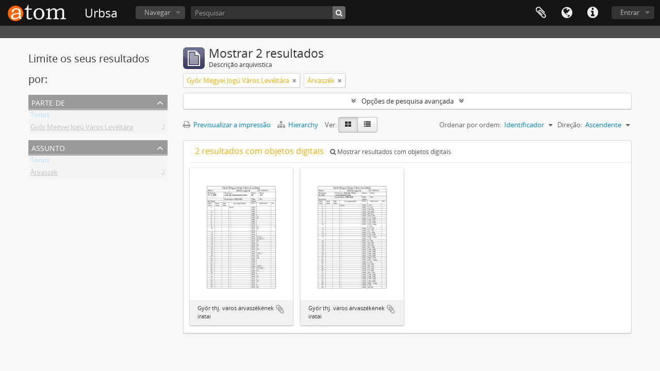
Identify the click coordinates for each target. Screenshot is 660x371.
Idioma (567, 13)
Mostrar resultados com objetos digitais (390, 151)
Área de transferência (541, 13)
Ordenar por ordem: (470, 124)
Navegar (157, 12)
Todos (40, 116)
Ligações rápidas (592, 13)
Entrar (629, 12)
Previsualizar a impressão (227, 124)
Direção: (569, 124)
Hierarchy (298, 124)
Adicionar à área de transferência (280, 309)
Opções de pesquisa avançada (407, 101)
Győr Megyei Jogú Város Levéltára (81, 128)
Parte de (48, 102)
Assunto (48, 147)
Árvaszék (44, 174)
